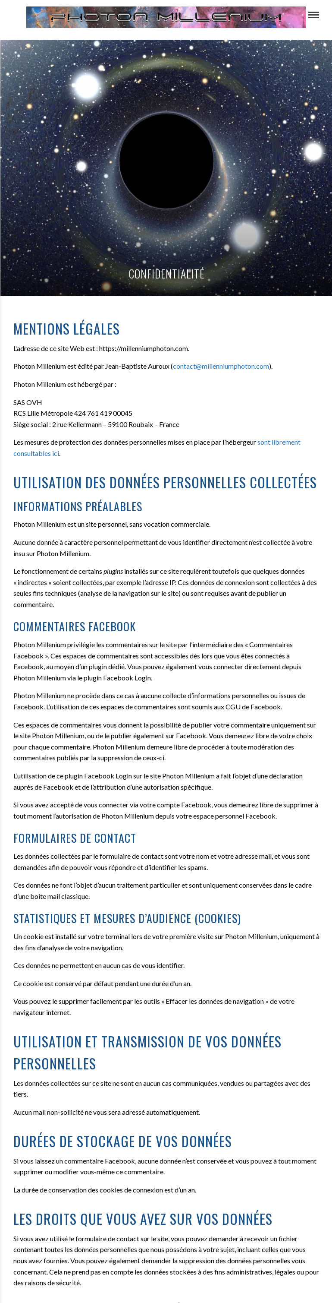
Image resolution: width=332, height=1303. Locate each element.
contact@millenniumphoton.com (221, 366)
